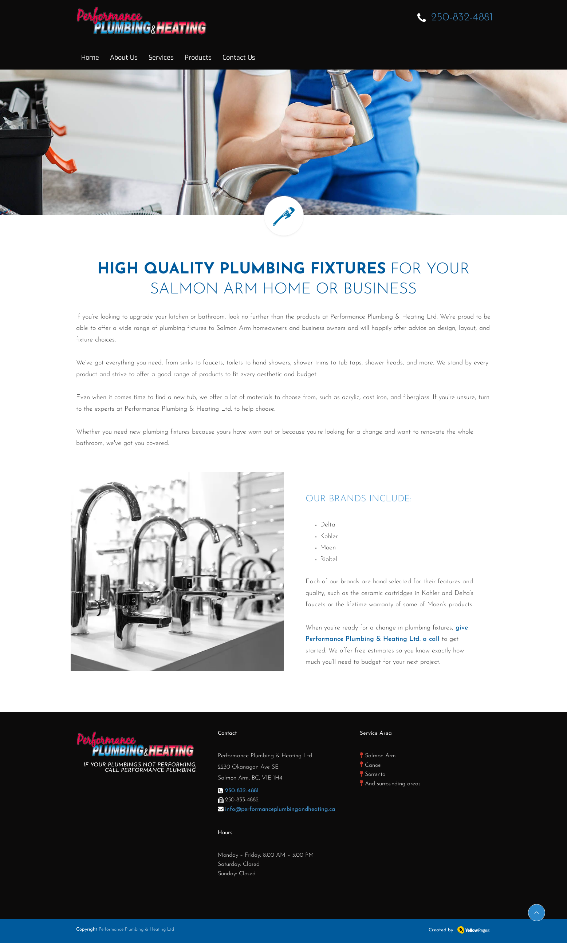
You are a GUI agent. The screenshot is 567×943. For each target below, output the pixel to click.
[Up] (536, 912)
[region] (177, 571)
